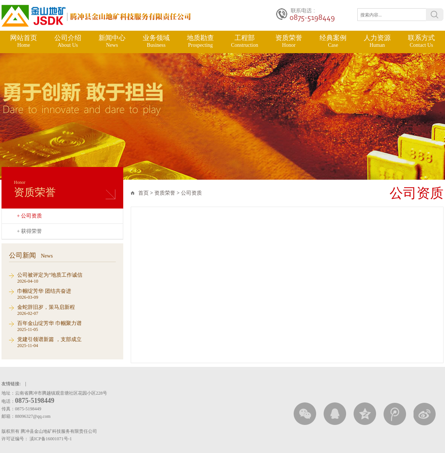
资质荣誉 (289, 41)
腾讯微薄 (395, 413)
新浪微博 (425, 413)
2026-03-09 (66, 294)
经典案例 (333, 41)
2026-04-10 (66, 277)
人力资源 (377, 41)
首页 (143, 193)
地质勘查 (200, 41)
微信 (305, 413)
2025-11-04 (66, 342)
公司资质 (191, 193)
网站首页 (23, 41)
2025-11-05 (66, 326)
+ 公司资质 (29, 216)
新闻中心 (112, 41)
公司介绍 (68, 41)
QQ (335, 413)
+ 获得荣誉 (29, 231)
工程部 (244, 41)
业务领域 (156, 41)
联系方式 (421, 41)
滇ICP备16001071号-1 (51, 438)
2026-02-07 (66, 310)
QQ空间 (365, 413)
